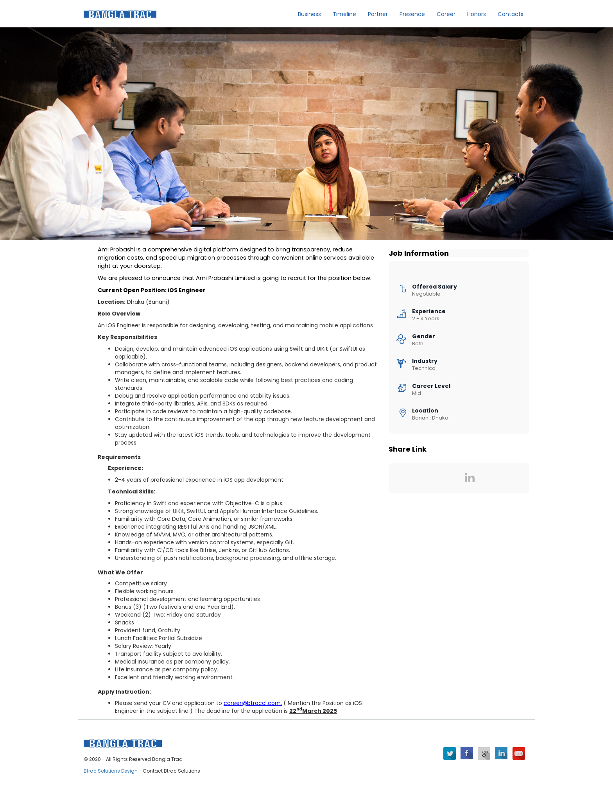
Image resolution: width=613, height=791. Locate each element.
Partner (378, 14)
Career (446, 14)
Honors (476, 14)
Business (309, 14)
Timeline (344, 14)
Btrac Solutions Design (111, 771)
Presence (412, 14)
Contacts (510, 14)
